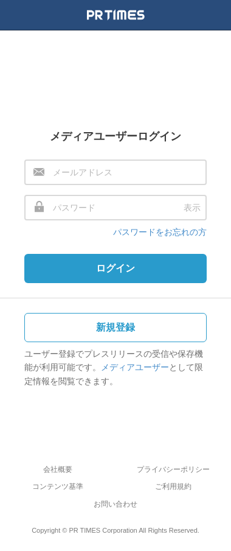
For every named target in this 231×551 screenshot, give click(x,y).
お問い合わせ (115, 504)
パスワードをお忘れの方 (160, 232)
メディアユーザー (135, 367)
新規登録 (115, 327)
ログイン (115, 268)
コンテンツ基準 (57, 486)
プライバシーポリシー (173, 469)
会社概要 (57, 469)
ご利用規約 (173, 486)
